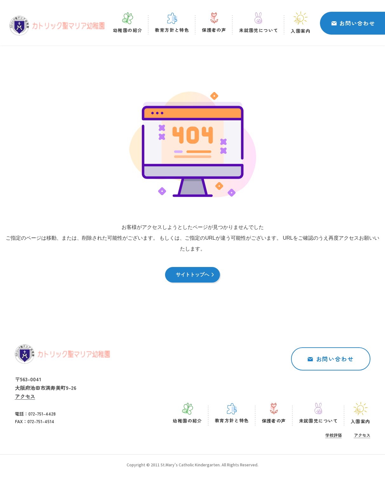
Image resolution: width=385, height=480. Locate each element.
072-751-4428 (42, 417)
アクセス (25, 399)
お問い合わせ (357, 24)
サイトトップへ (193, 276)
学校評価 (333, 438)
